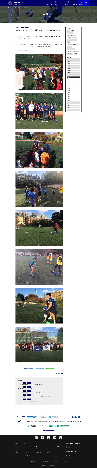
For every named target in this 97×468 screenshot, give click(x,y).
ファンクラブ (28, 454)
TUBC (76, 53)
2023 (69, 66)
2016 (69, 105)
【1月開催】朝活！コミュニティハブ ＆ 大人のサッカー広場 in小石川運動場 (34, 397)
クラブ (61, 4)
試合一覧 (16, 451)
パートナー (74, 4)
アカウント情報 (48, 451)
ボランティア (28, 455)
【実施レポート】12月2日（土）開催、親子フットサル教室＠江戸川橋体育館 (34, 401)
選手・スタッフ (68, 447)
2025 (69, 61)
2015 (69, 107)
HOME (9, 7)
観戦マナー (17, 452)
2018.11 (69, 81)
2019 (69, 75)
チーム (56, 4)
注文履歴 (47, 452)
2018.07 (69, 89)
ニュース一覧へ (57, 373)
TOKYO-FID (76, 51)
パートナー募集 (38, 452)
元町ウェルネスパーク (72, 35)
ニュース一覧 (14, 7)
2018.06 (69, 90)
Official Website (15, 3)
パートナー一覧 (48, 430)
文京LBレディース (73, 2)
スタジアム (27, 452)
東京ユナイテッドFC (22, 443)
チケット (81, 3)
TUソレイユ (70, 51)
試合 (52, 4)
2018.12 (69, 79)
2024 (69, 63)
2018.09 (69, 85)
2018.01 (69, 100)
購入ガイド (48, 454)
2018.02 (69, 98)
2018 (69, 77)
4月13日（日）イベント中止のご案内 (25, 388)
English (57, 446)
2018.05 (69, 92)
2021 (69, 70)
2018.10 (69, 83)
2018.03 (69, 96)
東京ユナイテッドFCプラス (61, 2)
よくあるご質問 (56, 461)
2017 (69, 103)
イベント (69, 37)
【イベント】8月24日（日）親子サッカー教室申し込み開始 (30, 384)
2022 (69, 68)
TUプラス (69, 46)
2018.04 (69, 94)
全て (68, 30)
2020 (69, 72)
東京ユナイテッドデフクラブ (73, 44)
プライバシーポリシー (46, 461)
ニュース (47, 4)
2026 (69, 59)
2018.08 (69, 87)
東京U (69, 42)
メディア (74, 37)
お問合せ (65, 461)
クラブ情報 (27, 451)
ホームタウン (67, 4)
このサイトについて (34, 461)
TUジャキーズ (70, 53)
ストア (86, 3)
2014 (69, 110)
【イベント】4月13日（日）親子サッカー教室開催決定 (29, 393)
